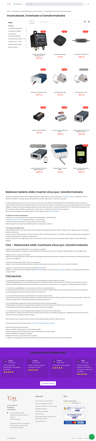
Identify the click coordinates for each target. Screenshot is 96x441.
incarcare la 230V (68, 197)
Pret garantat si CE (40, 421)
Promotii (79, 438)
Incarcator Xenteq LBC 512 (39, 92)
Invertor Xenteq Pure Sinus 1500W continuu (39, 169)
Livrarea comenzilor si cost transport (46, 406)
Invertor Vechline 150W (39, 130)
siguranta (62, 270)
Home (9, 11)
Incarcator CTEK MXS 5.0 (81, 54)
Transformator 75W (81, 92)
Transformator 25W (60, 92)
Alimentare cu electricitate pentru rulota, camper (28, 11)
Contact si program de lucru (43, 403)
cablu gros (39, 270)
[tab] (84, 22)
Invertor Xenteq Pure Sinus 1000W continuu (81, 131)
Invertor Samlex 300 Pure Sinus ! (60, 131)
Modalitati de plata (41, 409)
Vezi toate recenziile (48, 383)
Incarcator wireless (60, 54)
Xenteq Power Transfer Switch (60, 169)
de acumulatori (54, 211)
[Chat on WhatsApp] (92, 437)
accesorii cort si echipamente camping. (43, 323)
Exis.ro (13, 438)
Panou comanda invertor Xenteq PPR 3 (81, 169)
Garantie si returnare (41, 411)
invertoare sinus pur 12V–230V (15, 220)
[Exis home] (9, 4)
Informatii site (39, 414)
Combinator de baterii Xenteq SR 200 (39, 55)
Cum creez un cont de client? (44, 401)
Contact (86, 438)
